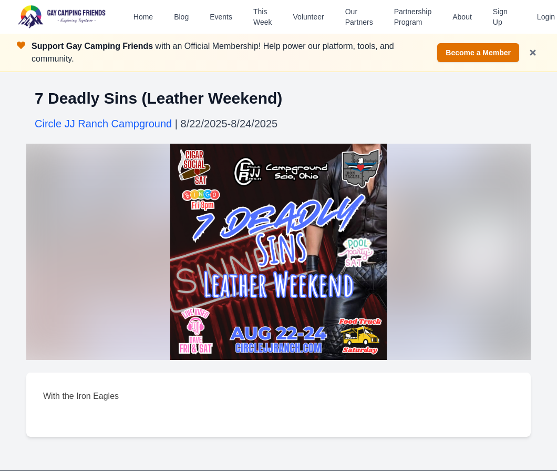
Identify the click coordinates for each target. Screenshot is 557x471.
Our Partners (359, 16)
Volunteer (308, 17)
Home (143, 17)
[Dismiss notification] (532, 52)
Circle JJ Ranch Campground (103, 123)
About (462, 17)
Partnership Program (413, 16)
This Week (262, 16)
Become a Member (478, 52)
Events (221, 17)
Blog (181, 17)
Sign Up (500, 16)
